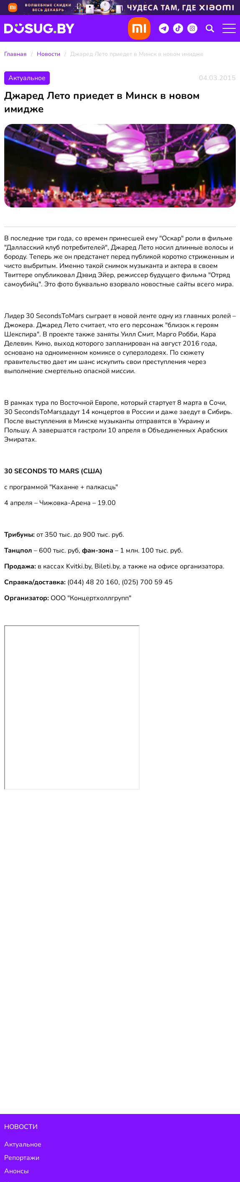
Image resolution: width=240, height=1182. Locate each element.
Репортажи (21, 1157)
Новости (48, 54)
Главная (15, 54)
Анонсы (16, 1171)
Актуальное (22, 1144)
